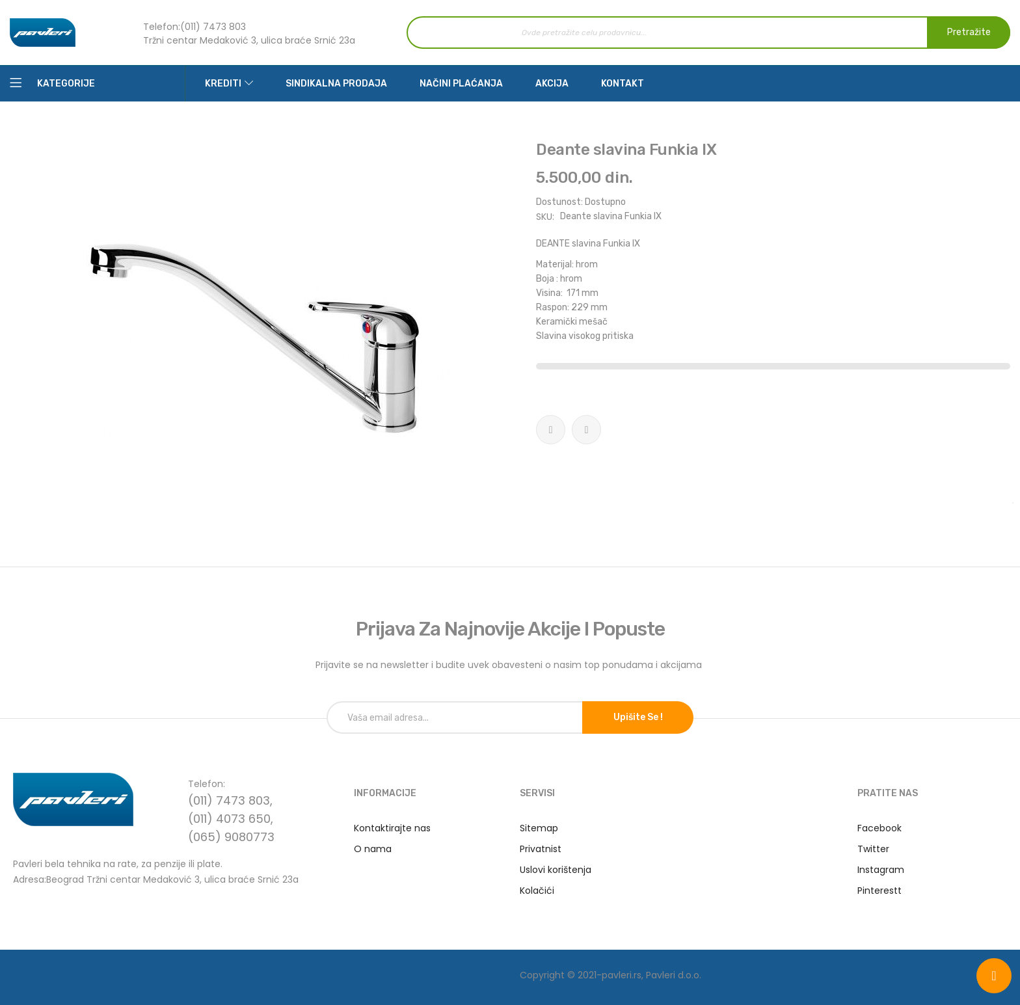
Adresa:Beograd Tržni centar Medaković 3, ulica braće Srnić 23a (156, 878)
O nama (373, 849)
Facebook (879, 828)
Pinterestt (879, 890)
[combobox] (708, 32)
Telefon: (161, 26)
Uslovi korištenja (555, 870)
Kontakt (622, 83)
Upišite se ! (638, 717)
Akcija (552, 83)
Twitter (873, 849)
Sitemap (539, 828)
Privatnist (540, 849)
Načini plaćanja (461, 83)
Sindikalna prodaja (336, 83)
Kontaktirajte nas (392, 828)
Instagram (880, 870)
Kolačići (537, 890)
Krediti (223, 83)
